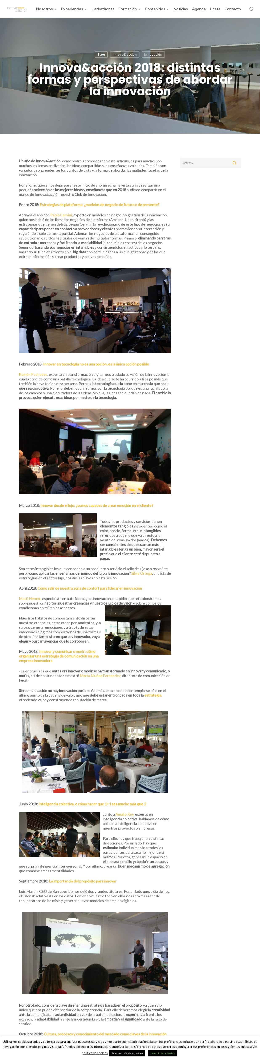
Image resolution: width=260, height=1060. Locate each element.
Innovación (153, 55)
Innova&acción (125, 55)
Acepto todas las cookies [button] (127, 1053)
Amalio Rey (124, 814)
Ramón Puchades (33, 374)
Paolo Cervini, (61, 215)
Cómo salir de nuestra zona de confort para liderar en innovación (89, 588)
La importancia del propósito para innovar (82, 881)
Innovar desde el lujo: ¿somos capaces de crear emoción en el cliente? (96, 505)
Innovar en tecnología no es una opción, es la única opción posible (96, 364)
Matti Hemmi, (30, 598)
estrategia (152, 695)
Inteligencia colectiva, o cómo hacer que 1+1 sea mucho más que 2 (92, 804)
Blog (101, 55)
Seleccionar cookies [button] (163, 1053)
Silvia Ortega (141, 573)
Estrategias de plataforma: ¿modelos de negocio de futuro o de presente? (99, 204)
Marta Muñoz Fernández (100, 675)
